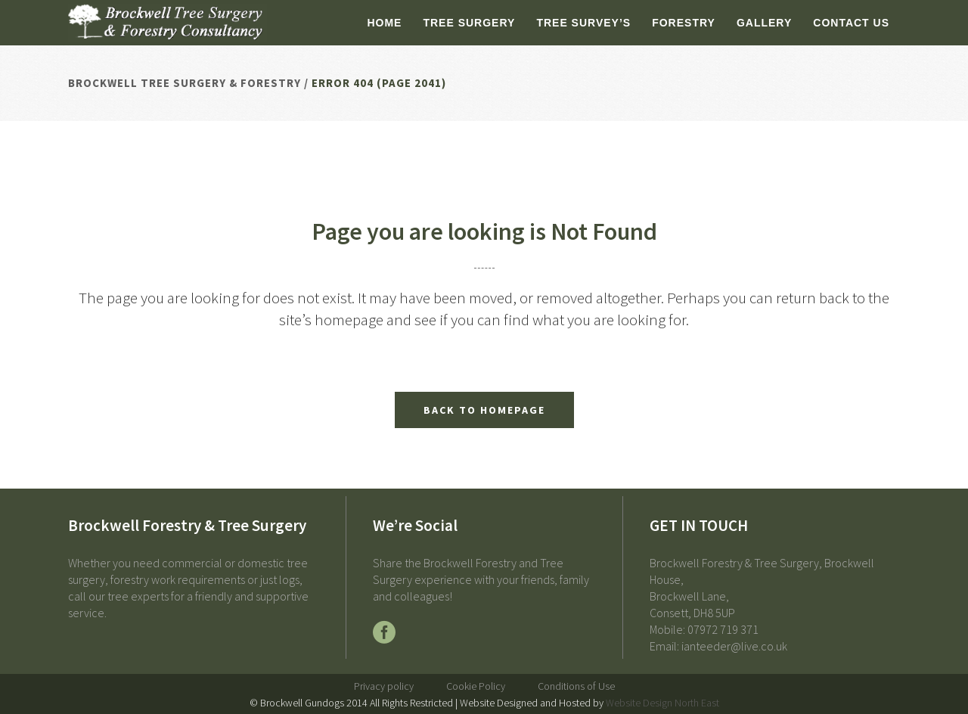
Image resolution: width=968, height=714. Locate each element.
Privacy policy (384, 686)
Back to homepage (484, 410)
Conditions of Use (576, 686)
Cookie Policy (475, 686)
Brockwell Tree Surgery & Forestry (184, 83)
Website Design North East (662, 702)
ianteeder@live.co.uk (734, 645)
